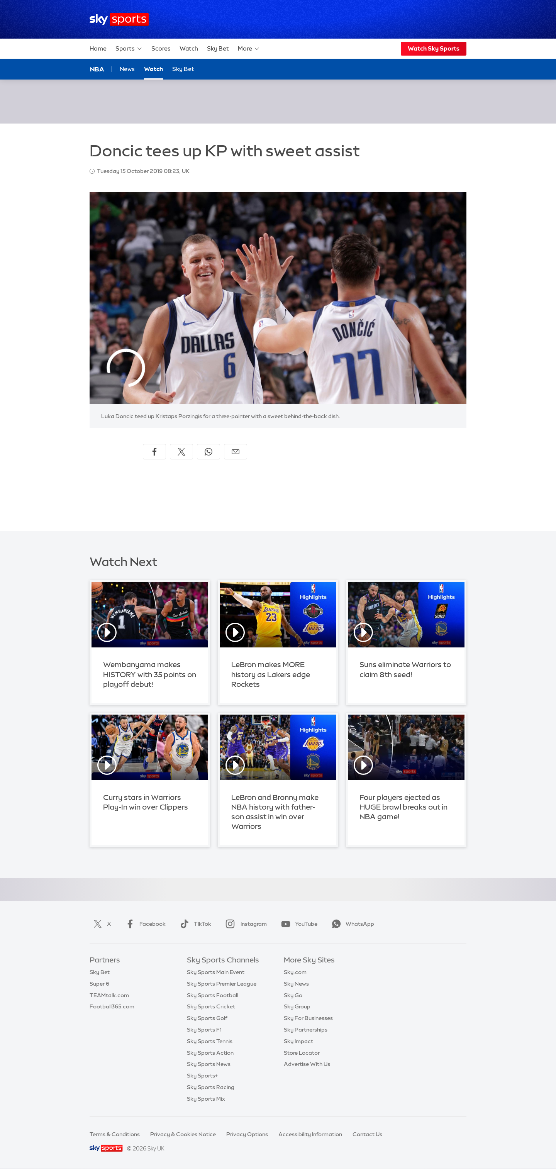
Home (98, 48)
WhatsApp (351, 924)
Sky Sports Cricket (211, 1006)
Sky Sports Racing (210, 1087)
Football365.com (112, 1006)
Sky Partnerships (305, 1029)
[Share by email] (235, 451)
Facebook (144, 924)
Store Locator (302, 1052)
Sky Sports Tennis (209, 1041)
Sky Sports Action (210, 1052)
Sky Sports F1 (204, 1029)
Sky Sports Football (212, 995)
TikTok (194, 924)
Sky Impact (298, 1041)
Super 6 (99, 983)
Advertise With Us (307, 1064)
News (127, 69)
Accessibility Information (310, 1134)
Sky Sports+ (202, 1075)
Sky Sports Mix (206, 1098)
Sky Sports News (209, 1064)
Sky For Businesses (308, 1018)
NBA (97, 69)
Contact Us (367, 1134)
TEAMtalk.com (109, 995)
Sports (128, 49)
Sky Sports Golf (207, 1018)
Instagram (244, 924)
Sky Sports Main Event (215, 972)
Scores (161, 48)
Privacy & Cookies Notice (183, 1134)
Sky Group (297, 1006)
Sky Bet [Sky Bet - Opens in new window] (183, 69)
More (249, 49)
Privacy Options (247, 1134)
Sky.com (295, 972)
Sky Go (293, 995)
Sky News (296, 983)
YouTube (297, 924)
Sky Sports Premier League (221, 983)
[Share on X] (181, 451)
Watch (189, 48)
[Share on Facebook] (154, 451)
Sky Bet (218, 48)
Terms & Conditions (115, 1134)
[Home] (119, 19)
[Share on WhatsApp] (208, 451)
